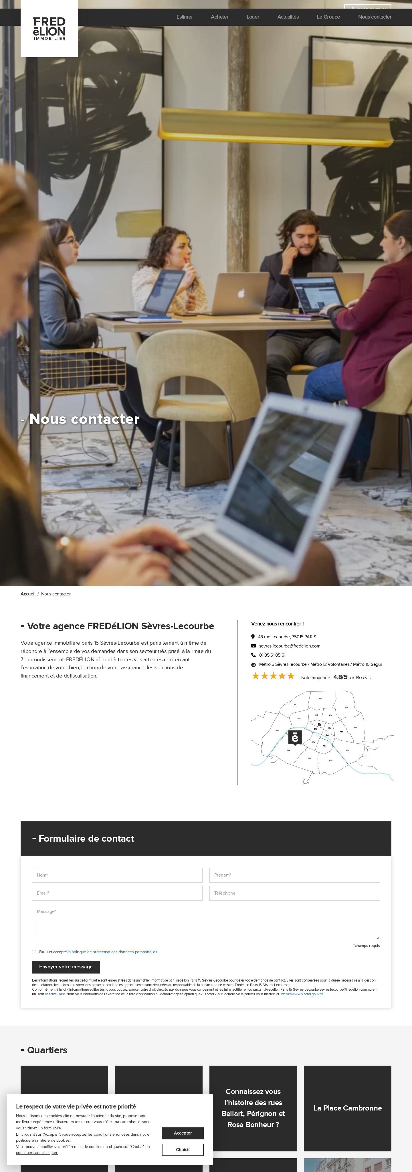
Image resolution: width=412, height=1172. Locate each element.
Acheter (219, 28)
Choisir (183, 1150)
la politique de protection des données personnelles (112, 951)
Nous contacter (374, 28)
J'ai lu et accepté (97, 951)
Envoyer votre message (67, 967)
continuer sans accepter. (37, 1152)
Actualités (288, 28)
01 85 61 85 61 (367, 10)
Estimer (185, 28)
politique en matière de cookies (43, 1140)
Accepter (183, 1132)
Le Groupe (328, 28)
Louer (253, 28)
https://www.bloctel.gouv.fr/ (302, 994)
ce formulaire (55, 994)
